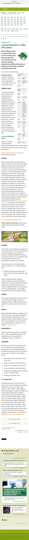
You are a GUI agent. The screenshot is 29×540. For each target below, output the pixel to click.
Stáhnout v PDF (14, 423)
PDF (26, 42)
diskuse (4, 520)
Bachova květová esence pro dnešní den (12, 153)
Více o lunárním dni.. (18, 414)
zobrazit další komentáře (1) (19, 458)
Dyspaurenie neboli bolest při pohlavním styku (15, 460)
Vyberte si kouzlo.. (11, 325)
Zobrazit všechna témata (21, 523)
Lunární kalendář (12, 12)
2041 (19, 12)
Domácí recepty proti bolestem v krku (11, 219)
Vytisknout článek (14, 419)
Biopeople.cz (14, 1)
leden (23, 12)
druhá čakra (9, 414)
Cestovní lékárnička (8, 453)
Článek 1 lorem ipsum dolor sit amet (12, 470)
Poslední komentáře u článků (10, 450)
